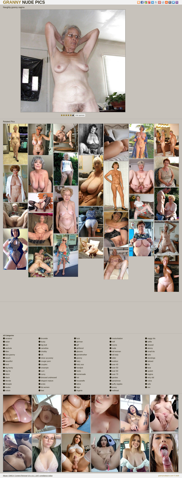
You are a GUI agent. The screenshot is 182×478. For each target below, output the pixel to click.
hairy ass (79, 364)
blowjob (7, 384)
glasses (78, 351)
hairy (77, 361)
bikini (6, 374)
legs (77, 387)
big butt (43, 345)
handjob (78, 368)
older (113, 358)
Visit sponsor (80, 115)
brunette (43, 338)
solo (148, 355)
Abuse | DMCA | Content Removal (15, 476)
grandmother (80, 355)
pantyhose (115, 381)
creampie (44, 368)
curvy (42, 374)
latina (77, 384)
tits (147, 364)
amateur (7, 338)
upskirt (149, 371)
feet (41, 391)
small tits (150, 351)
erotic (42, 384)
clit (41, 355)
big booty (8, 368)
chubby (43, 351)
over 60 (114, 371)
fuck (77, 338)
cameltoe (43, 348)
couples (43, 364)
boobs (6, 387)
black (6, 377)
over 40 (114, 364)
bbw (6, 351)
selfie (148, 342)
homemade (80, 374)
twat (148, 368)
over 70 (114, 374)
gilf (76, 345)
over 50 (114, 368)
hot (76, 377)
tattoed (149, 361)
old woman (115, 351)
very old (149, 377)
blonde (7, 381)
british (6, 391)
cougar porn (45, 361)
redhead (114, 391)
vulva (148, 381)
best (6, 364)
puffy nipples (116, 384)
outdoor (114, 361)
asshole (7, 348)
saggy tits (150, 338)
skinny (149, 348)
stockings (150, 358)
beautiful (7, 361)
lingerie (78, 391)
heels (77, 371)
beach (6, 358)
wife (148, 384)
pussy (113, 387)
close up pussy (46, 358)
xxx (147, 387)
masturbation (116, 338)
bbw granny (9, 355)
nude (113, 348)
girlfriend (79, 348)
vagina (149, 374)
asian (6, 342)
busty (42, 342)
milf (112, 342)
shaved (149, 345)
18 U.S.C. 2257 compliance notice (40, 476)
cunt (41, 371)
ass (5, 345)
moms (113, 345)
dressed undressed (48, 377)
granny (78, 358)
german (78, 342)
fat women (44, 387)
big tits (7, 371)
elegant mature (46, 381)
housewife (79, 381)
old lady (114, 355)
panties (114, 377)
